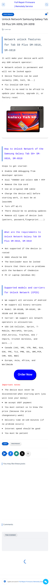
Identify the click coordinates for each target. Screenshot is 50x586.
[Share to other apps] (28, 453)
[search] (46, 4)
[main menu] (3, 4)
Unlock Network (8, 14)
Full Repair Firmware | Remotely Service (24, 4)
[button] (10, 453)
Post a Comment (10, 535)
